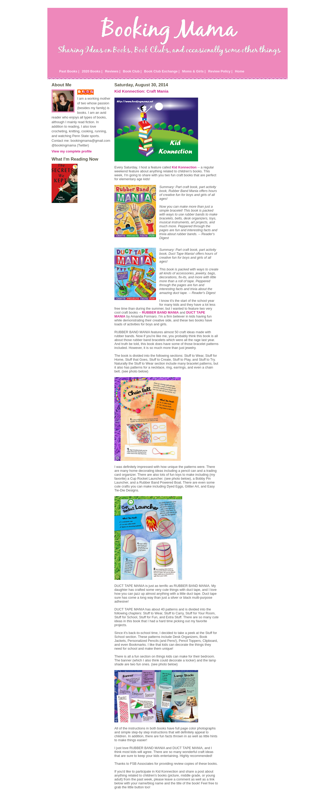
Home (239, 71)
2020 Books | (92, 71)
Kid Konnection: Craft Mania (141, 91)
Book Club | (132, 71)
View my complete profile (72, 151)
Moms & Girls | (194, 71)
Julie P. (88, 92)
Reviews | (112, 71)
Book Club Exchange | (162, 71)
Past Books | (69, 71)
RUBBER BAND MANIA (160, 312)
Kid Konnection (184, 167)
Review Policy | (220, 71)
